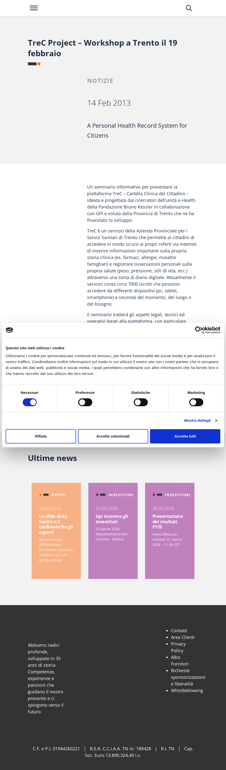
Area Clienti (183, 637)
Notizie (100, 80)
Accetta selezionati (113, 436)
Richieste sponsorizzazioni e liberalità (188, 677)
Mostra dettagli (197, 420)
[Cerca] (189, 8)
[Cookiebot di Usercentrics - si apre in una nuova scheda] (198, 330)
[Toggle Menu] (34, 7)
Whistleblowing (187, 690)
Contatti (179, 630)
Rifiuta (41, 436)
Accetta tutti (185, 436)
